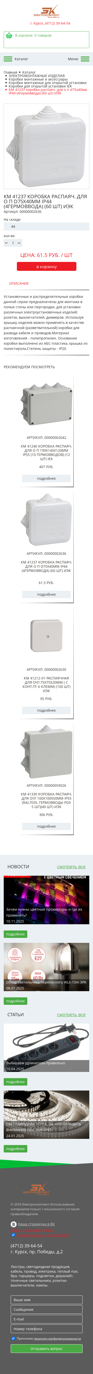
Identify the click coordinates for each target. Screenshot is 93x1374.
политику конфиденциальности (57, 1338)
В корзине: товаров (33, 35)
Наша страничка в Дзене (32, 1230)
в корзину (46, 266)
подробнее (46, 478)
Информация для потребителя (43, 1235)
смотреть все (71, 866)
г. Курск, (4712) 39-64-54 (50, 23)
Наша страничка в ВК (36, 1224)
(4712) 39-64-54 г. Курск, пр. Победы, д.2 (37, 1249)
